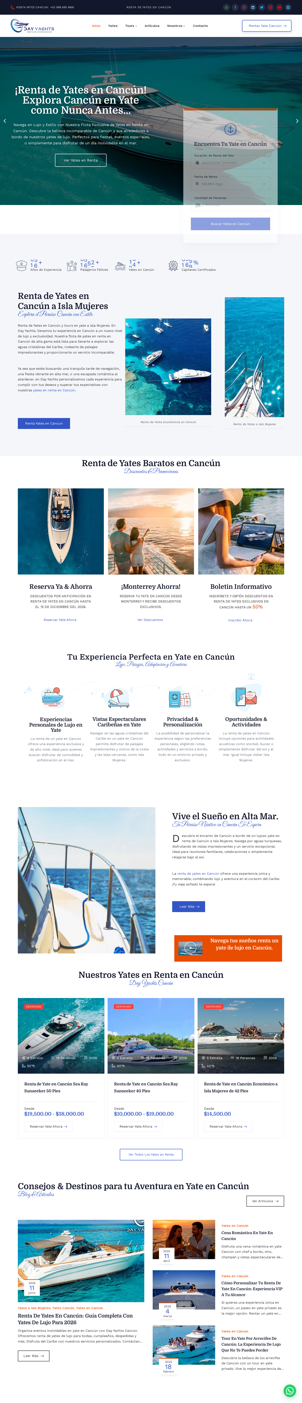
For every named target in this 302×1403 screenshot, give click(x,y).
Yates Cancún (63, 1308)
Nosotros (174, 26)
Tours (129, 26)
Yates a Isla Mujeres (34, 1308)
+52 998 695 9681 (62, 7)
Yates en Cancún (89, 1308)
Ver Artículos (265, 1201)
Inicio (96, 26)
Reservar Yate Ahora (48, 1126)
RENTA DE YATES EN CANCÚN (148, 7)
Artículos (152, 26)
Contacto (200, 26)
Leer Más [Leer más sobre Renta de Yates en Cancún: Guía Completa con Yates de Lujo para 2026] (33, 1356)
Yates (112, 26)
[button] (4, 121)
